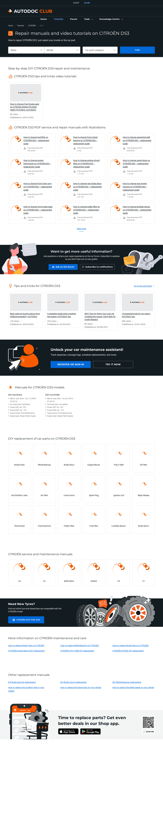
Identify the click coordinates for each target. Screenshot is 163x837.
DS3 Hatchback (15, 394)
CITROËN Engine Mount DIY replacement (26, 650)
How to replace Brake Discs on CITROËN (130, 645)
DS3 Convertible (52, 394)
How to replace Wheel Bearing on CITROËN (79, 645)
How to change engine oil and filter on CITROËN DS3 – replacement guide (86, 163)
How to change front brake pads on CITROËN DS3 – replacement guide (37, 209)
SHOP (76, 2)
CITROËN (32, 25)
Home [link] (10, 25)
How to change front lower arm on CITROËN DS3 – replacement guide (37, 186)
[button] (88, 19)
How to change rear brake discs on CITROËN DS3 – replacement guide (87, 186)
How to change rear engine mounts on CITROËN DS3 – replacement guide (135, 186)
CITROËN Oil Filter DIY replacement (128, 650)
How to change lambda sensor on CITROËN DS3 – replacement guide (137, 209)
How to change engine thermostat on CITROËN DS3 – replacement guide (37, 163)
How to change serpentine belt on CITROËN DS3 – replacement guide (137, 140)
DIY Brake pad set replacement (22, 682)
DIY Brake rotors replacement (73, 682)
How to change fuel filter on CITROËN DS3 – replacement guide (36, 140)
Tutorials (20, 25)
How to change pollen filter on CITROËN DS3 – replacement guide (86, 209)
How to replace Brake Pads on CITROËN (26, 645)
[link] (43, 19)
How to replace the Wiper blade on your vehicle (133, 687)
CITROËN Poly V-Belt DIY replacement (77, 650)
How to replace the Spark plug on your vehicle (80, 687)
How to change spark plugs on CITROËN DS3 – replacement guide (136, 163)
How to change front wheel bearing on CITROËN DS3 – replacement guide (85, 140)
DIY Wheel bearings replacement (126, 682)
